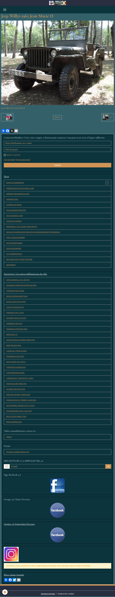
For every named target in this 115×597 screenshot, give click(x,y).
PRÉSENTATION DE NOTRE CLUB (20, 188)
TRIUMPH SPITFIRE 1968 (16, 329)
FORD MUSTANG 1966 (15, 373)
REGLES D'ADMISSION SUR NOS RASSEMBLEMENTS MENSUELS (33, 232)
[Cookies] (5, 592)
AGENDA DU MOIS (13, 205)
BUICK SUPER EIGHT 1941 (17, 296)
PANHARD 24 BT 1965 (15, 356)
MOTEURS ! (11, 265)
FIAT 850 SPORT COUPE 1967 (18, 395)
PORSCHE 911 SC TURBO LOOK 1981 (21, 400)
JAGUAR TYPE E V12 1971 (16, 318)
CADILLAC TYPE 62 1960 (16, 351)
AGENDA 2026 (12, 199)
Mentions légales (48, 594)
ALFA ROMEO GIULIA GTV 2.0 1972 (20, 406)
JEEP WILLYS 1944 (13, 345)
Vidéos (9, 437)
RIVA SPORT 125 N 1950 (16, 362)
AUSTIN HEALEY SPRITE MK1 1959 (20, 340)
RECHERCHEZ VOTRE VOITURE (19, 259)
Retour (57, 117)
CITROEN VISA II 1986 (15, 291)
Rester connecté (13, 155)
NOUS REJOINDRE (13, 248)
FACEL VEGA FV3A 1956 (16, 302)
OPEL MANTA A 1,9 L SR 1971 (18, 280)
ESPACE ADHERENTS (15, 183)
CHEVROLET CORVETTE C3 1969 (19, 378)
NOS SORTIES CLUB (14, 216)
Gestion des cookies (66, 594)
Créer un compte (9, 160)
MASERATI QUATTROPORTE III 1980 (21, 285)
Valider (57, 165)
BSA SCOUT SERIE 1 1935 (16, 416)
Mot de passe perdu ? (23, 160)
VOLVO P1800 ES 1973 (15, 307)
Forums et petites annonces (17, 452)
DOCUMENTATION (14, 254)
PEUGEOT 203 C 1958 (15, 313)
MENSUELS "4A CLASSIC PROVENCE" (21, 227)
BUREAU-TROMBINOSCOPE (17, 194)
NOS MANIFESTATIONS (16, 210)
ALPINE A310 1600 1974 (15, 389)
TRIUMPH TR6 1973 (14, 324)
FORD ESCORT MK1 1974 (16, 384)
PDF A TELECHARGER (15, 238)
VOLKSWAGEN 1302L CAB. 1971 (19, 411)
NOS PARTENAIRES (14, 243)
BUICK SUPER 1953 (14, 422)
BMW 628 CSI (11, 334)
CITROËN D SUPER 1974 (16, 367)
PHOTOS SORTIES (14, 221)
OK (108, 466)
